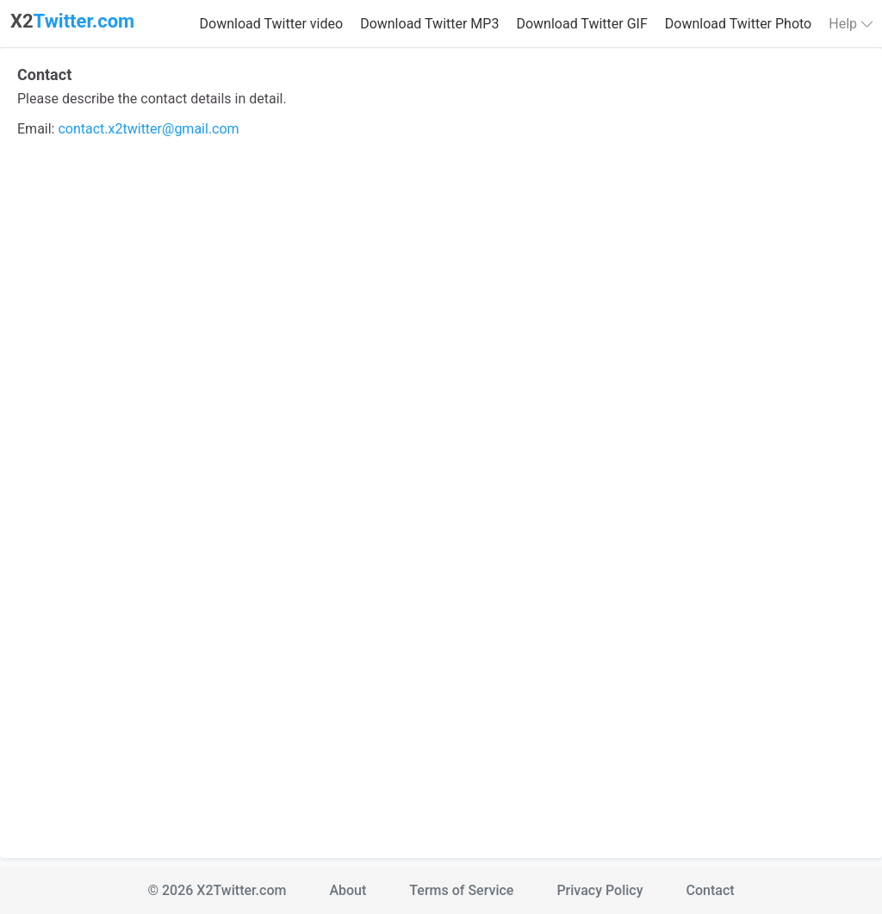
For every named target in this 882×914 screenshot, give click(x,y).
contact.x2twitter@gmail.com (148, 129)
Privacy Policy (599, 890)
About (347, 890)
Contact (710, 890)
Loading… (441, 492)
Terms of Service (461, 890)
